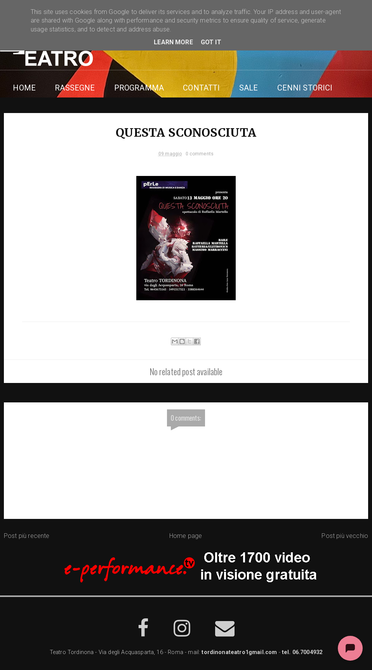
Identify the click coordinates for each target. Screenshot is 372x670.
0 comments (200, 154)
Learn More (173, 42)
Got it (211, 42)
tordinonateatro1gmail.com (239, 653)
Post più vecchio (345, 536)
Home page (185, 536)
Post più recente (27, 536)
